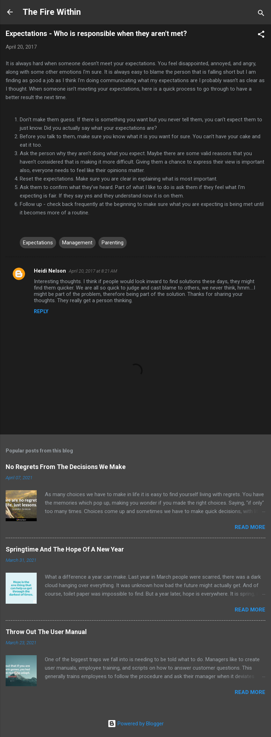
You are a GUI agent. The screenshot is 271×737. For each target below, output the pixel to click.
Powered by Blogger (136, 723)
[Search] (261, 14)
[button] (261, 35)
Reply (41, 311)
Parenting (113, 242)
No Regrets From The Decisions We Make (66, 466)
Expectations (38, 242)
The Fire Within (52, 12)
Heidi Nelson (50, 271)
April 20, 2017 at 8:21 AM (93, 271)
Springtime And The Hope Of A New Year (65, 549)
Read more (250, 527)
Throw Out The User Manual (46, 631)
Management (77, 242)
